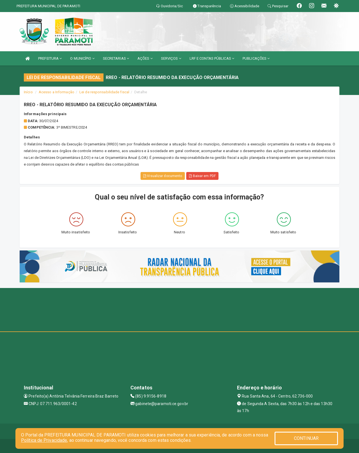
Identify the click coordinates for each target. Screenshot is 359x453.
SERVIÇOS (171, 58)
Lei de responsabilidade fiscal (104, 92)
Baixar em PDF (202, 176)
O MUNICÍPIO (82, 58)
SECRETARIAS (116, 58)
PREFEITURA (50, 58)
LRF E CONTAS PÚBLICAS (212, 58)
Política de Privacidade (44, 440)
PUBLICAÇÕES (256, 58)
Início (28, 92)
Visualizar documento (162, 176)
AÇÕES (145, 58)
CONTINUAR (306, 438)
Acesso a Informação (56, 92)
